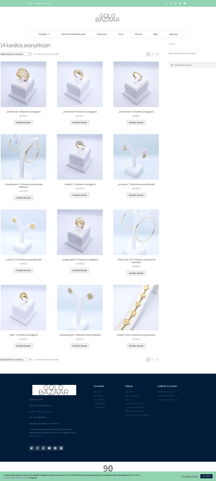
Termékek (44, 34)
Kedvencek (102, 34)
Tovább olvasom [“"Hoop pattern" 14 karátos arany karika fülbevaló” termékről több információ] (23, 197)
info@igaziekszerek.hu (43, 411)
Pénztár (138, 34)
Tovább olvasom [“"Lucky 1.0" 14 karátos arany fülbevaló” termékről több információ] (23, 270)
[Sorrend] (15, 54)
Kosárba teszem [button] (23, 122)
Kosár (120, 34)
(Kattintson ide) (35, 435)
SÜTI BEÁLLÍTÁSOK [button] (190, 476)
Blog (155, 34)
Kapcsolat (173, 34)
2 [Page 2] (153, 54)
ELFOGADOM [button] (206, 476)
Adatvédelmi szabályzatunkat (16, 477)
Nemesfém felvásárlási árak (73, 34)
